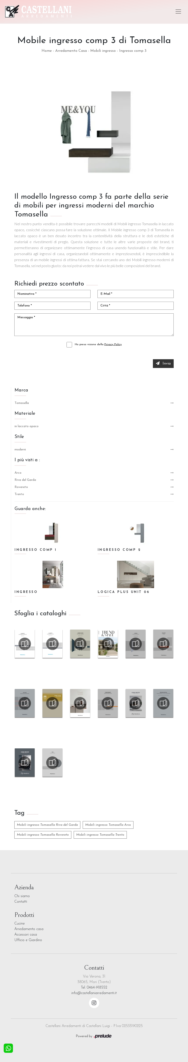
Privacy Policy (113, 344)
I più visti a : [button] (27, 460)
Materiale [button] (25, 413)
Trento (19, 494)
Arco (18, 473)
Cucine (19, 923)
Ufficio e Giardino (28, 940)
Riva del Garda (25, 480)
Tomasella (22, 403)
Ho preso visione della (98, 344)
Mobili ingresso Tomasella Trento (100, 835)
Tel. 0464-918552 (94, 987)
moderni (20, 449)
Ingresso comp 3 (132, 51)
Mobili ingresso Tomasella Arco (108, 825)
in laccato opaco (27, 426)
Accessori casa (25, 935)
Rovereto (21, 487)
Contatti (20, 902)
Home (47, 51)
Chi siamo (22, 896)
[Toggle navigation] (178, 11)
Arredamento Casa (71, 51)
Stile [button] (19, 437)
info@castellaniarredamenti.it (94, 993)
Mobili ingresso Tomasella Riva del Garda (47, 825)
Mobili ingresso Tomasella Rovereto (43, 835)
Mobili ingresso (103, 51)
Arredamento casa (28, 929)
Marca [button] (21, 390)
